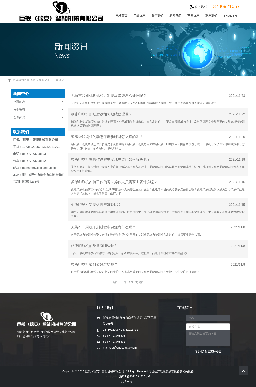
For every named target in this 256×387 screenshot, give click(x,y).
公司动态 (58, 80)
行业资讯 (39, 108)
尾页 (141, 282)
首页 (33, 80)
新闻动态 (44, 80)
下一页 (134, 282)
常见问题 (39, 116)
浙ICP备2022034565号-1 (134, 376)
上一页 (122, 282)
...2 (128, 282)
